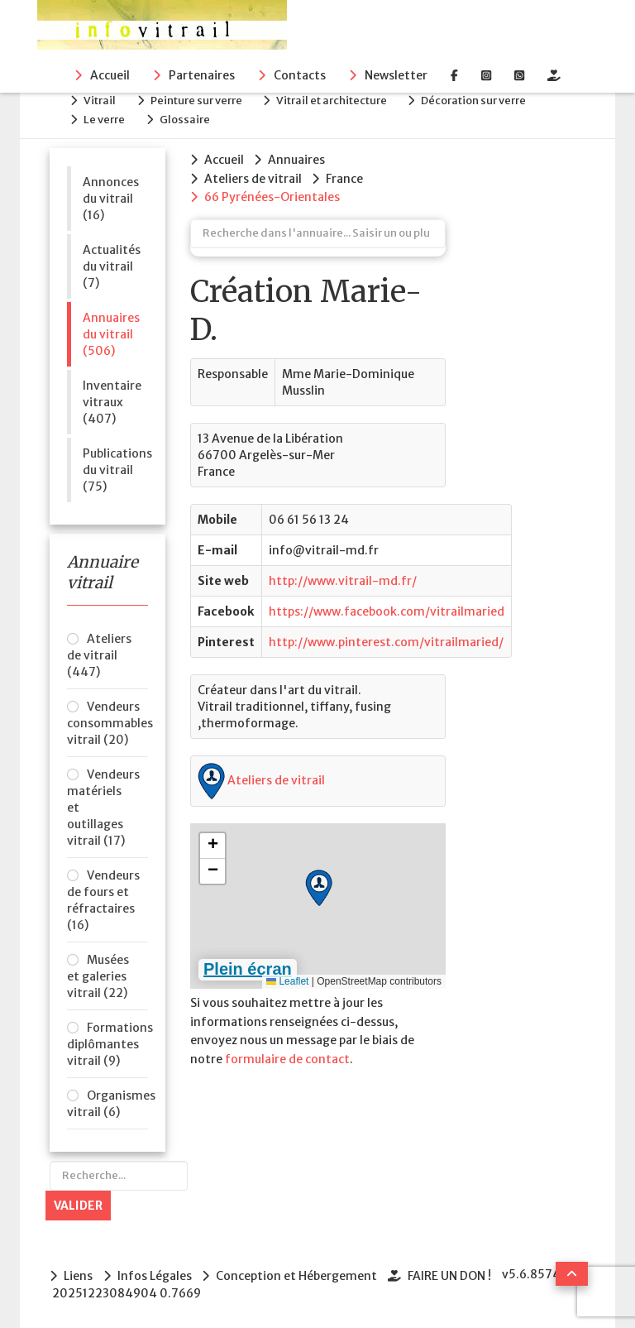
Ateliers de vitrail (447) (99, 653)
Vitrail (102, 100)
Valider (78, 1203)
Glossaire (189, 117)
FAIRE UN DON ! (452, 1272)
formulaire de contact (287, 1054)
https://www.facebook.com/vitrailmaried (386, 607)
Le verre (106, 117)
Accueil (110, 75)
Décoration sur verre (482, 100)
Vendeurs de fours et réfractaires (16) (103, 897)
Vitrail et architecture (338, 100)
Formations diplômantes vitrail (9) (107, 1042)
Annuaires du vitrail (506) (111, 331)
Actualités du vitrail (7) (112, 263)
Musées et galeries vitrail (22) (98, 974)
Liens (78, 1272)
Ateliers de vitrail (261, 776)
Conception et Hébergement (299, 1272)
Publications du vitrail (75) (115, 467)
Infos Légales (155, 1272)
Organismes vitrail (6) (107, 1101)
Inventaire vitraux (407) (112, 399)
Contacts (300, 75)
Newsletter (396, 75)
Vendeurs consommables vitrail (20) (107, 721)
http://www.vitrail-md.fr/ (343, 576)
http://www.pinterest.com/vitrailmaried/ (386, 637)
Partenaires (202, 75)
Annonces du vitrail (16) (111, 195)
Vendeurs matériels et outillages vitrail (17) (103, 805)
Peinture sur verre (200, 100)
